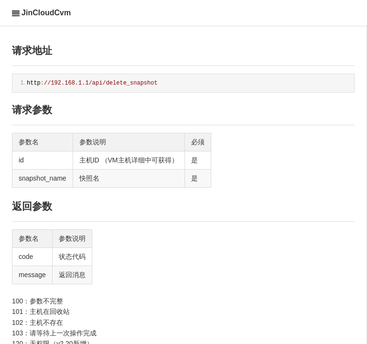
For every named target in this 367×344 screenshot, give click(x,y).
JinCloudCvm (46, 13)
